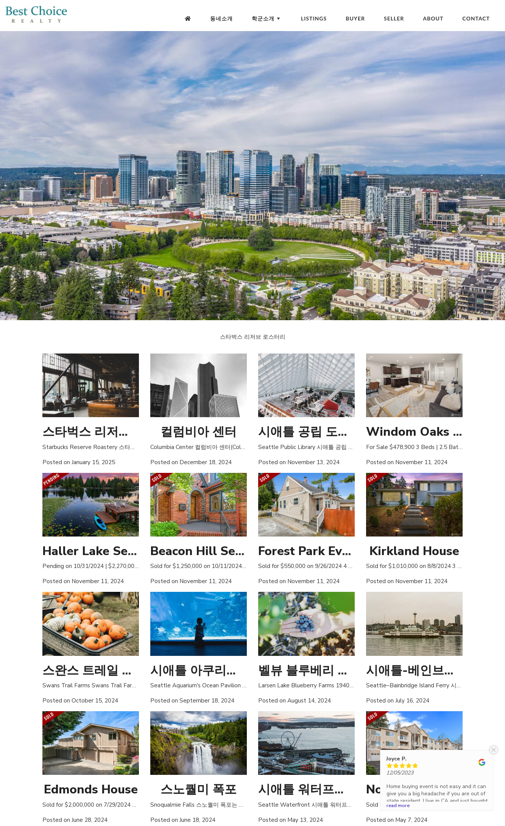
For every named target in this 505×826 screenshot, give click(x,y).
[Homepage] (188, 18)
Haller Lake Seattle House (118, 551)
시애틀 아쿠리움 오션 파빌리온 (234, 670)
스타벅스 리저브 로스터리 (112, 432)
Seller (394, 18)
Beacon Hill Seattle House (226, 551)
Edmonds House (91, 789)
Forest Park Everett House (334, 551)
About (433, 18)
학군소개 (267, 18)
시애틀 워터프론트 (308, 789)
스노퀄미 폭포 (199, 789)
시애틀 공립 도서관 (310, 432)
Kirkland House (414, 551)
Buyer (355, 18)
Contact (476, 18)
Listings (314, 18)
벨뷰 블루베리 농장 (310, 670)
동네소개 (221, 18)
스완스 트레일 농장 (94, 670)
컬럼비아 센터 (199, 432)
